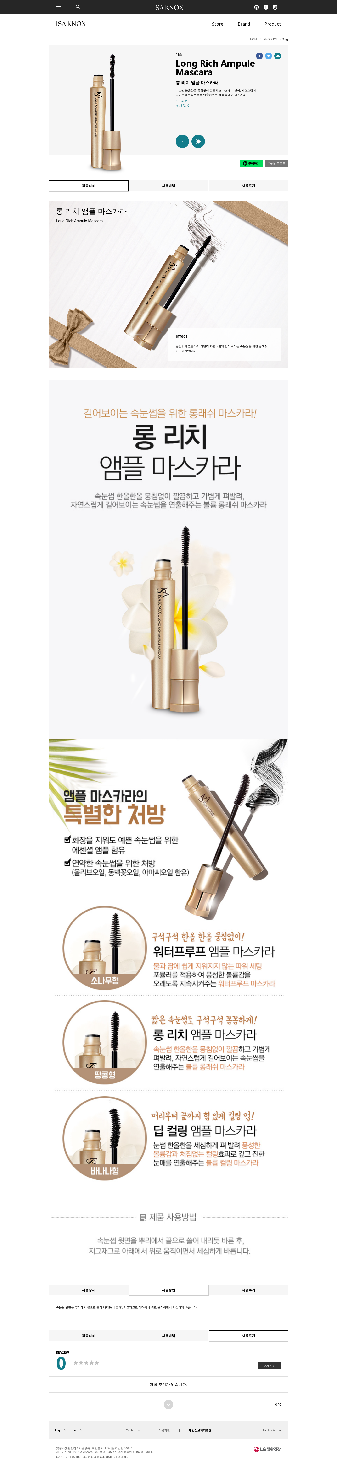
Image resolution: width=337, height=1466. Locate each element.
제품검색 (77, 7)
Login (58, 1430)
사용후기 (248, 185)
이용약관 (164, 1430)
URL (277, 56)
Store (217, 24)
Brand (244, 24)
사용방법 (168, 185)
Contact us (133, 1430)
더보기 (168, 1404)
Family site (269, 1430)
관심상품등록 (276, 163)
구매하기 (254, 163)
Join (75, 1430)
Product (272, 24)
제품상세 (88, 185)
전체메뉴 (58, 7)
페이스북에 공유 (259, 56)
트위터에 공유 (268, 56)
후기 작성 (269, 1365)
